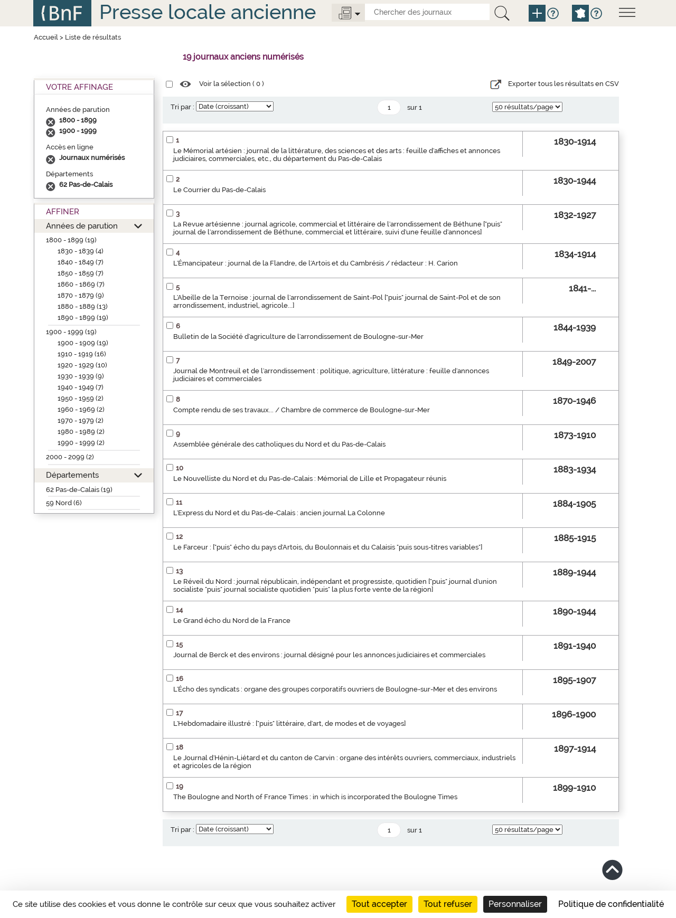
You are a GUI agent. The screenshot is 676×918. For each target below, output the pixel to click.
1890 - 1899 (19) (83, 317)
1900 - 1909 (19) (83, 343)
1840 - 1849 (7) (81, 262)
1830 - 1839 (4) (81, 251)
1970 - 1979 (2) (81, 420)
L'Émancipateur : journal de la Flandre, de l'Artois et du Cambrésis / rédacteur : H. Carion (315, 263)
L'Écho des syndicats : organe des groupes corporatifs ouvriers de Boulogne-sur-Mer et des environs (335, 689)
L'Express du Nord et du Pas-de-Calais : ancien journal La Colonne (279, 513)
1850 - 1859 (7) (81, 273)
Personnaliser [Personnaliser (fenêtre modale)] (515, 904)
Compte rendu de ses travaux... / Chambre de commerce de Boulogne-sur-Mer (301, 410)
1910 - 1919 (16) (82, 354)
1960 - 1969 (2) (81, 409)
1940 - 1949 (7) (81, 387)
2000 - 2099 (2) (70, 457)
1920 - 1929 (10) (82, 365)
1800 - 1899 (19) (71, 240)
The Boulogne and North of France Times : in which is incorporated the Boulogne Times (315, 797)
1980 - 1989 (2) (81, 432)
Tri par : (182, 107)
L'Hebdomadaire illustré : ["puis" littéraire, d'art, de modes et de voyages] (289, 723)
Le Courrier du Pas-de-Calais (219, 190)
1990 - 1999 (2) (81, 443)
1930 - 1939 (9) (81, 376)
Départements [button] (72, 474)
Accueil (46, 37)
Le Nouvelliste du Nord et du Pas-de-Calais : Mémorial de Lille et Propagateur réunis (309, 478)
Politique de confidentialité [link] (611, 904)
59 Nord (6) (64, 503)
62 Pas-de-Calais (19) (79, 490)
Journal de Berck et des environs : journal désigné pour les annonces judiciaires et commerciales (329, 655)
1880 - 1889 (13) (83, 306)
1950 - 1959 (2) (81, 398)
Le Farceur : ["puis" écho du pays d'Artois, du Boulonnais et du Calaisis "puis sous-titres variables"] (327, 547)
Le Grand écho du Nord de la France (231, 620)
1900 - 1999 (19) (71, 332)
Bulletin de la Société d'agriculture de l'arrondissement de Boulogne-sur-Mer (298, 336)
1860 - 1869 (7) (81, 284)
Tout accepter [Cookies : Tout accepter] (379, 904)
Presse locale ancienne (207, 12)
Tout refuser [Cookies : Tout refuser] (448, 904)
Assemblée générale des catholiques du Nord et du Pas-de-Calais (279, 444)
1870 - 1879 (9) (81, 295)
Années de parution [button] (82, 225)
